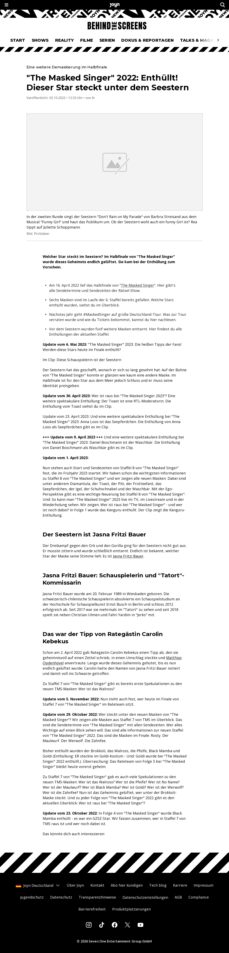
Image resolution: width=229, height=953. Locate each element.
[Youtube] (140, 925)
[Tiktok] (101, 925)
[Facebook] (114, 925)
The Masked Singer (137, 285)
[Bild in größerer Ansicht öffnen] (114, 162)
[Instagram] (88, 925)
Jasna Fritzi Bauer (128, 556)
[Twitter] (127, 925)
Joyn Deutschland (38, 885)
